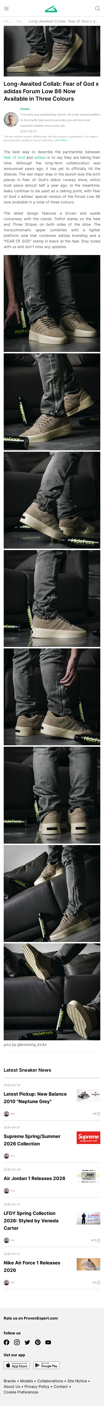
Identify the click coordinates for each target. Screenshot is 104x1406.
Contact (61, 1386)
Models (26, 1381)
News (21, 21)
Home (9, 21)
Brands (10, 1381)
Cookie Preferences (21, 1392)
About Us (12, 1386)
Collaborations (50, 1381)
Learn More (60, 140)
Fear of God (14, 157)
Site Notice (77, 1381)
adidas (40, 157)
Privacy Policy (37, 1386)
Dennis (25, 109)
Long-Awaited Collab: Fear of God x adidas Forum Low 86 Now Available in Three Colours (64, 21)
